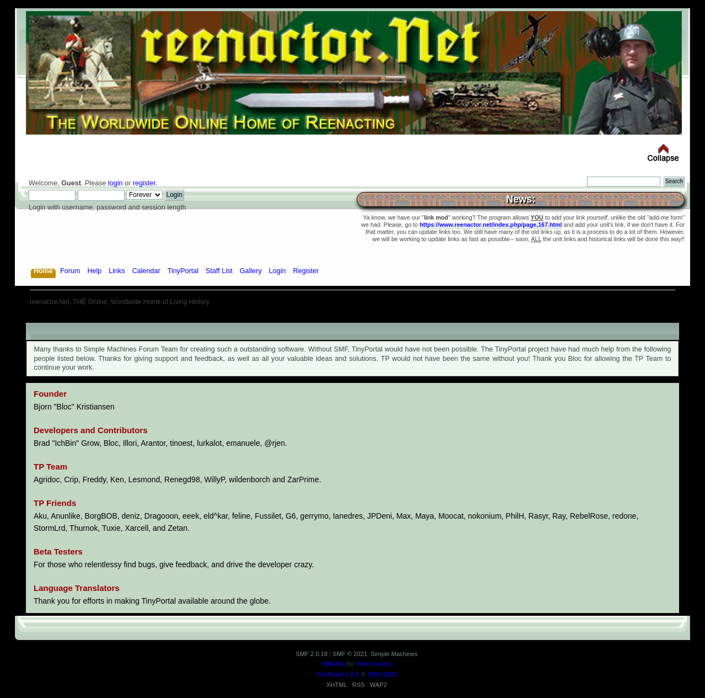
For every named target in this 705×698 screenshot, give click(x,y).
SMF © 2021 (349, 654)
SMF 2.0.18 (311, 654)
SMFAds (333, 663)
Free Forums (373, 663)
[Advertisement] (352, 319)
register (144, 183)
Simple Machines (393, 654)
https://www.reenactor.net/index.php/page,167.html (490, 224)
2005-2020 (382, 674)
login (115, 183)
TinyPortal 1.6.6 (337, 674)
